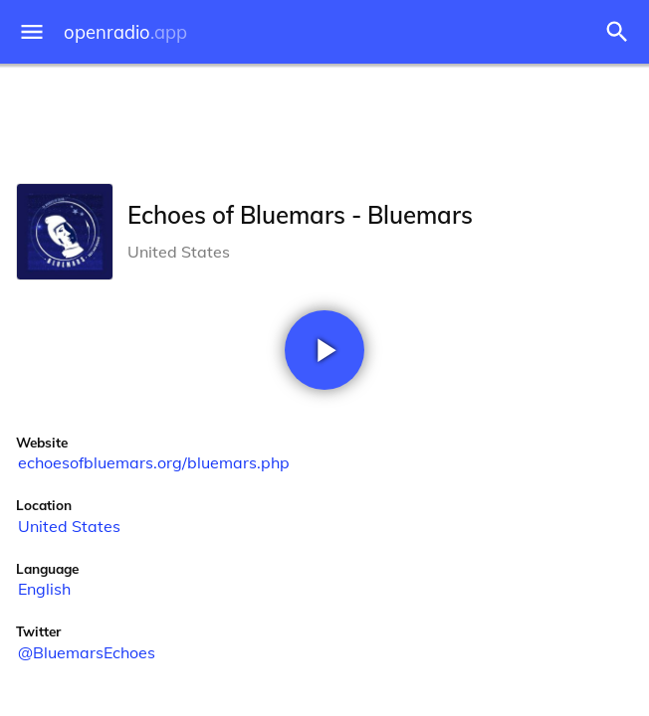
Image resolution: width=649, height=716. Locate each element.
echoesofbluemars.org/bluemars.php (154, 462)
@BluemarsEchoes (86, 652)
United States (69, 526)
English (44, 589)
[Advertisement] (324, 119)
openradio (125, 32)
